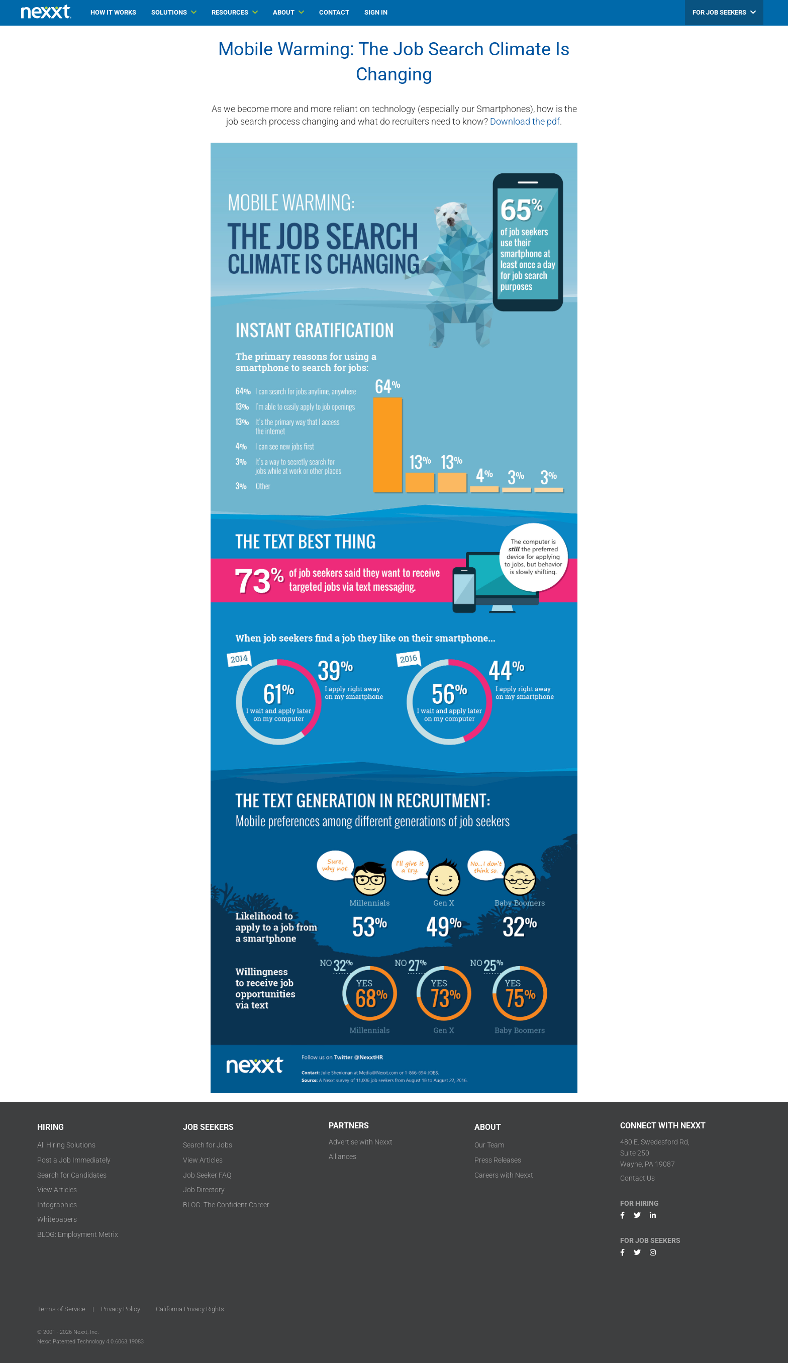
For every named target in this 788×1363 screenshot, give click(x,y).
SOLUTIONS (173, 12)
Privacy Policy (120, 1309)
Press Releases (497, 1160)
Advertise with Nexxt (360, 1142)
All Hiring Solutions (66, 1145)
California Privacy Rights (190, 1309)
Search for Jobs (207, 1145)
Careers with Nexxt (503, 1175)
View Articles (57, 1190)
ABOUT (288, 12)
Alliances (342, 1156)
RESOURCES (235, 12)
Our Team (489, 1145)
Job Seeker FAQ (207, 1175)
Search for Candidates (72, 1175)
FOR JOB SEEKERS (724, 12)
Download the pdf (525, 121)
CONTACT (334, 12)
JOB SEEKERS (208, 1127)
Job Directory (204, 1190)
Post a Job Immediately (74, 1160)
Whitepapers (57, 1219)
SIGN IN (375, 12)
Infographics (57, 1205)
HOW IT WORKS (113, 12)
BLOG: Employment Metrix (77, 1234)
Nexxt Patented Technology (71, 1341)
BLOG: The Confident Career (226, 1205)
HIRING (50, 1127)
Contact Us (637, 1178)
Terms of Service (61, 1309)
